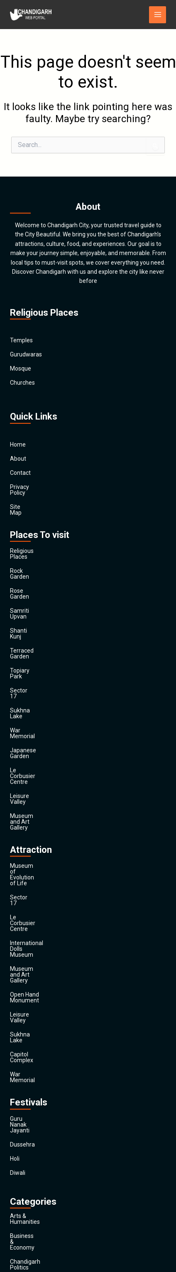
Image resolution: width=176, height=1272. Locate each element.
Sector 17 (22, 638)
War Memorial (28, 666)
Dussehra (22, 941)
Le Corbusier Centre (36, 694)
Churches (22, 382)
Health (18, 1139)
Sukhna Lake (27, 652)
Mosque (20, 368)
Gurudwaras (26, 354)
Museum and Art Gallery (41, 722)
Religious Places (31, 539)
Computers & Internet (38, 1069)
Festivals (21, 1196)
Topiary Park (26, 624)
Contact (20, 472)
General (20, 1125)
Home (18, 444)
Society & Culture (32, 1182)
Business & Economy (37, 1026)
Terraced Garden (32, 610)
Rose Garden (27, 567)
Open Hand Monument (39, 831)
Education (23, 1083)
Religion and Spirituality (40, 1167)
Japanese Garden (33, 680)
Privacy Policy (28, 487)
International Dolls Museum (45, 803)
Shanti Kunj (24, 595)
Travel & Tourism (32, 1210)
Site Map (21, 501)
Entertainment (29, 1097)
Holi (15, 955)
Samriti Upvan (28, 581)
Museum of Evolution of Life (47, 761)
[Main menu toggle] (157, 14)
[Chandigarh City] (30, 14)
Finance (20, 1111)
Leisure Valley (28, 708)
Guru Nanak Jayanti (35, 926)
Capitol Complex (31, 874)
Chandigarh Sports (34, 1054)
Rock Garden (26, 553)
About (18, 458)
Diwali (17, 969)
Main (16, 1224)
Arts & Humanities (33, 1012)
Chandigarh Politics (35, 1040)
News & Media (28, 1153)
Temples (21, 340)
